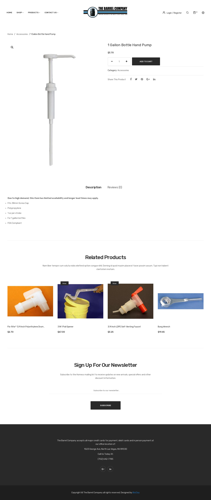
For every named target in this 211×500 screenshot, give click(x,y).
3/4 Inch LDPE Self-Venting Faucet (124, 326)
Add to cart (146, 61)
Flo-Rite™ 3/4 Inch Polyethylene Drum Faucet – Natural (25, 326)
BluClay (136, 492)
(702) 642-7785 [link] (105, 459)
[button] (12, 47)
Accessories (22, 34)
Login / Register (172, 13)
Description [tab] (93, 187)
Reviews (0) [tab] (114, 187)
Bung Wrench (164, 326)
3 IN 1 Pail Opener (65, 326)
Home (10, 34)
